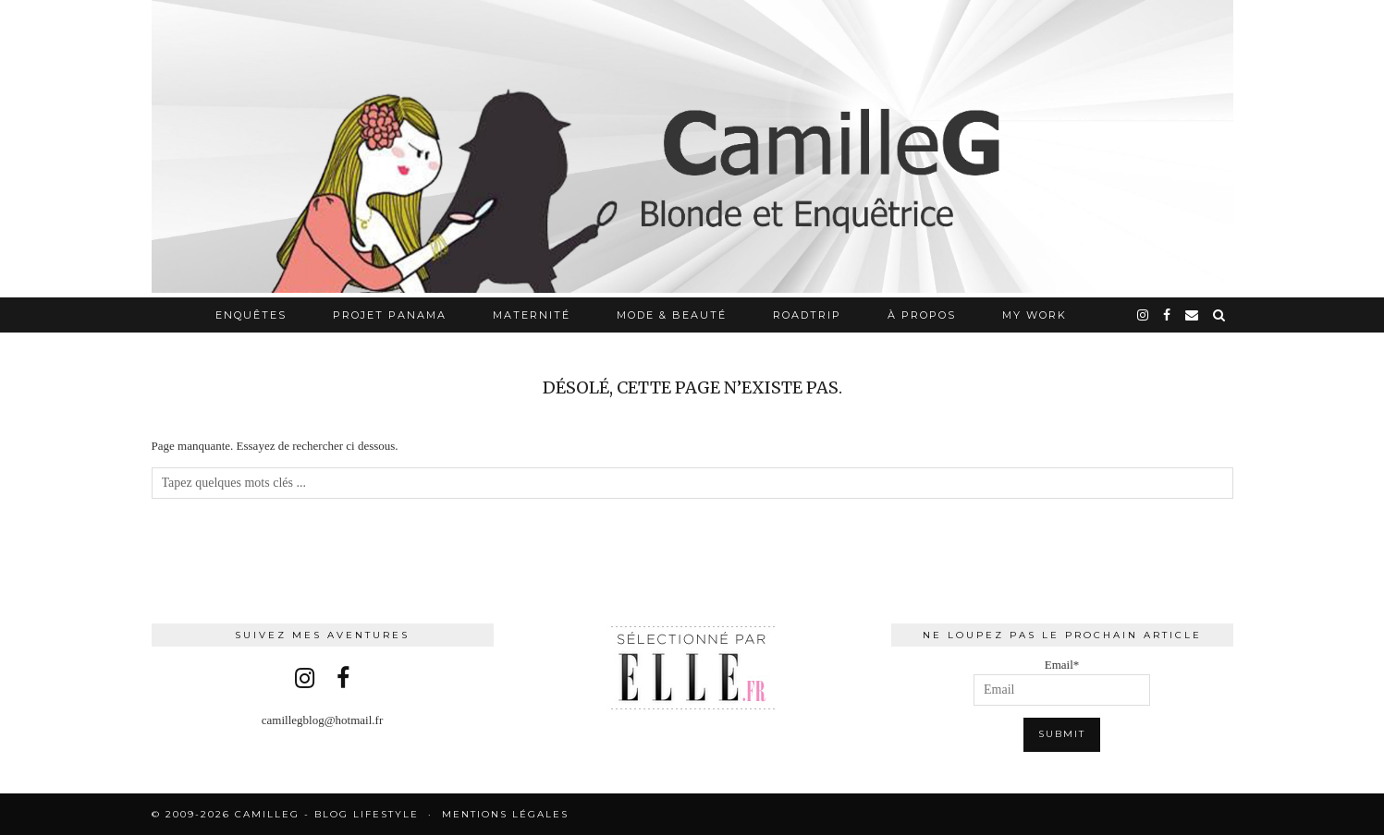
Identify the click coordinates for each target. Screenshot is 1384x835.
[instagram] (1143, 315)
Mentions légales (505, 814)
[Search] (1220, 315)
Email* (1062, 682)
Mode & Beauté (672, 315)
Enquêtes (251, 315)
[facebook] (1167, 315)
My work (1034, 315)
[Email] (1192, 315)
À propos (922, 315)
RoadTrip (807, 315)
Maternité (531, 315)
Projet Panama (390, 315)
